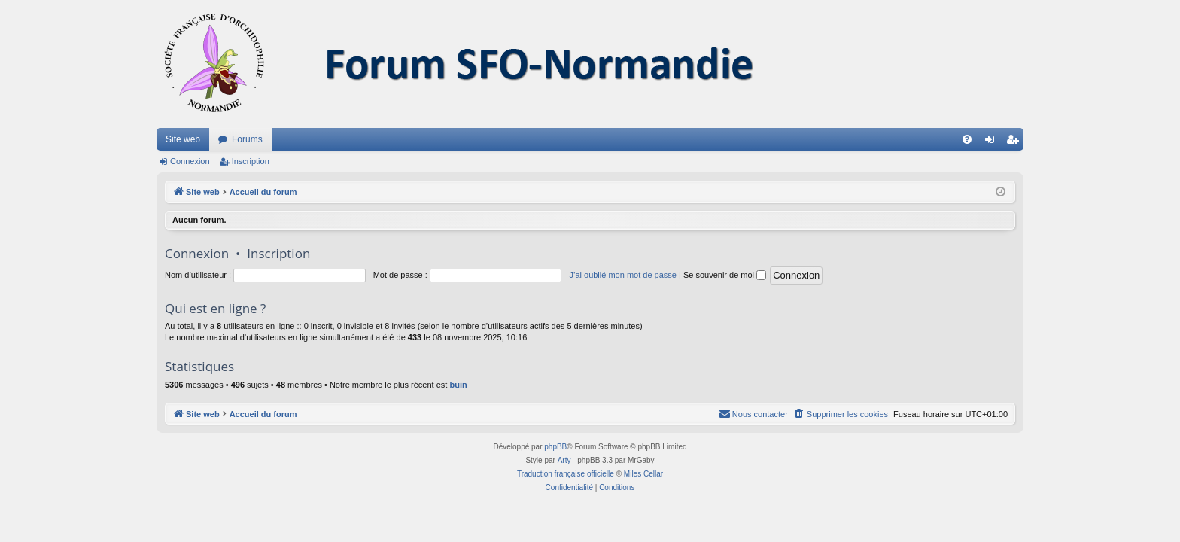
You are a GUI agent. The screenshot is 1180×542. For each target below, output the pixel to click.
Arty (564, 460)
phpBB (555, 447)
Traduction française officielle (565, 474)
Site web (183, 139)
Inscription (250, 161)
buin (458, 384)
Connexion (190, 161)
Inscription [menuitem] (1015, 142)
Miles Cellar (643, 474)
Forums (247, 139)
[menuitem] (967, 139)
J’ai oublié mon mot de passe (622, 274)
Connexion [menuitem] (993, 142)
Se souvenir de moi (724, 274)
